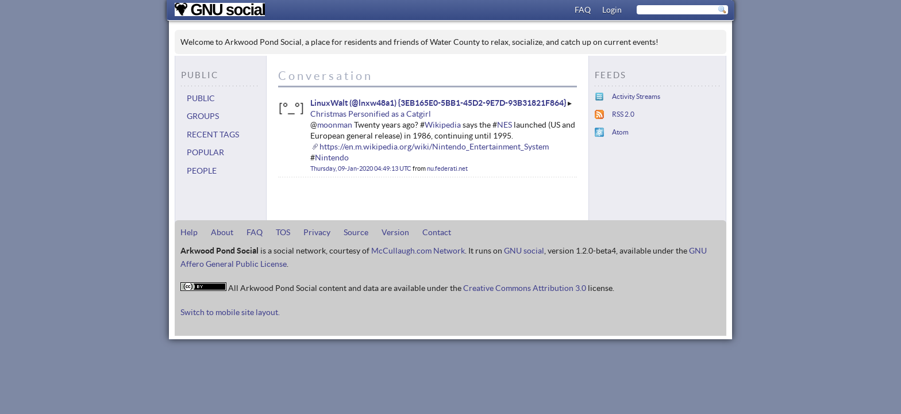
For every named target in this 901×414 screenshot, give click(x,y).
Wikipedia (443, 124)
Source (356, 232)
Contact (436, 232)
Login (612, 9)
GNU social (524, 250)
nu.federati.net (447, 168)
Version (395, 232)
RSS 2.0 (623, 114)
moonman (334, 124)
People (202, 170)
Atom (620, 132)
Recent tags (213, 134)
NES (504, 124)
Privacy (316, 232)
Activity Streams (636, 96)
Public (201, 98)
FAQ (583, 9)
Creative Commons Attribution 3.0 (524, 288)
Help (189, 232)
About (222, 232)
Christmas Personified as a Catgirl (370, 113)
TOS (283, 232)
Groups (203, 116)
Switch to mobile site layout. (230, 312)
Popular (205, 152)
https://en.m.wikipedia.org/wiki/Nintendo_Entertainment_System (434, 146)
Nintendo (332, 157)
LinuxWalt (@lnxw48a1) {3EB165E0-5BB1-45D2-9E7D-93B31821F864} (438, 103)
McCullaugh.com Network (418, 250)
